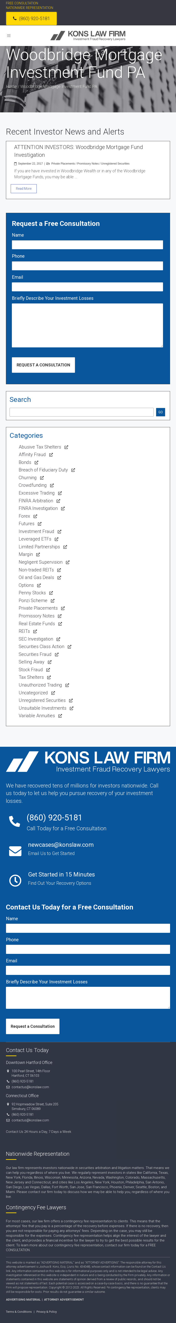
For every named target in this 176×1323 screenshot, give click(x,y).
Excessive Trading (37, 493)
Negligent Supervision (40, 562)
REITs (24, 631)
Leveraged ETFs (35, 539)
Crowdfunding (33, 485)
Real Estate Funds (37, 623)
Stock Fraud (31, 669)
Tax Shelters (31, 677)
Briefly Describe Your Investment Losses (52, 298)
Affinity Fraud (32, 454)
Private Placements (63, 163)
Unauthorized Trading (40, 685)
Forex (24, 516)
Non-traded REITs (36, 570)
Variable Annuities (37, 715)
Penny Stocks (32, 592)
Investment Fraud (36, 531)
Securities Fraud (35, 654)
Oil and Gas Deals (36, 577)
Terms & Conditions (19, 1311)
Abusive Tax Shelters (40, 447)
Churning (28, 477)
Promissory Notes (88, 163)
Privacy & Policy (46, 1311)
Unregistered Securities (115, 163)
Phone (18, 256)
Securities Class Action (41, 646)
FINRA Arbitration (36, 500)
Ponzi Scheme (33, 600)
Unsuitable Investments (42, 708)
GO (160, 412)
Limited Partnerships (39, 546)
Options (26, 585)
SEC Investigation (36, 639)
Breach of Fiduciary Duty (43, 470)
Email (17, 277)
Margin (26, 554)
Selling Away (31, 662)
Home (11, 86)
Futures (26, 523)
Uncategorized (33, 692)
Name (18, 235)
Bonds (25, 462)
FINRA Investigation (38, 508)
